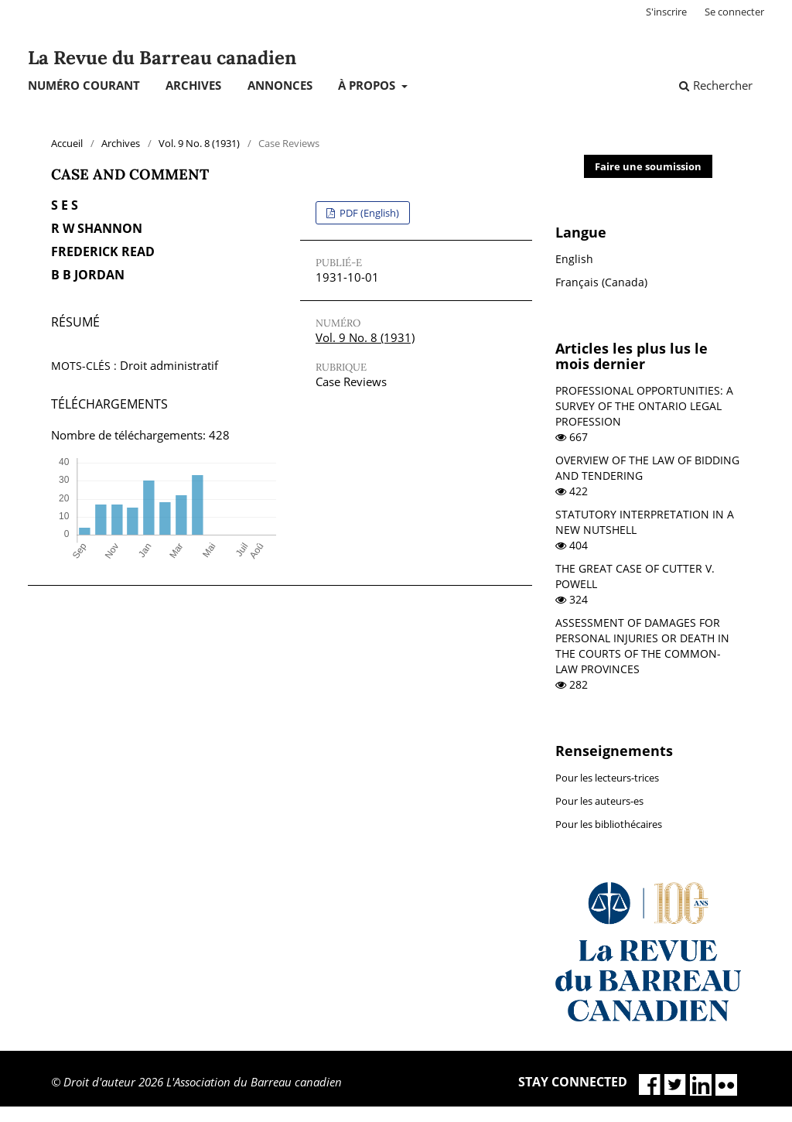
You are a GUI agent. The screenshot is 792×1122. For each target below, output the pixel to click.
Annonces (280, 85)
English (574, 258)
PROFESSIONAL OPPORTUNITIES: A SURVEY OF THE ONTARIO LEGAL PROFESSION (644, 406)
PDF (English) (368, 213)
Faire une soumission (648, 166)
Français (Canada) (601, 282)
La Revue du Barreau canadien (162, 58)
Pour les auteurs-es (599, 801)
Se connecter (734, 12)
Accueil (67, 143)
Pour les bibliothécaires (608, 824)
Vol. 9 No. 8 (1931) (199, 143)
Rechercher (716, 85)
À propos (368, 85)
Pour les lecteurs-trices (607, 778)
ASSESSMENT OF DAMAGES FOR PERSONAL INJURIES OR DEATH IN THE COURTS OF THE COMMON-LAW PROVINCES (642, 645)
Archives (193, 85)
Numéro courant (84, 85)
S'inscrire (666, 12)
